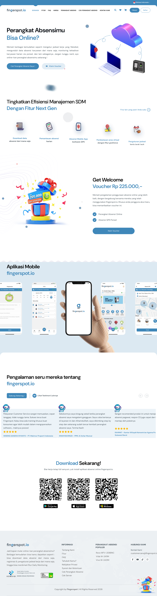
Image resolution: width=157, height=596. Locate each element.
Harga (55, 10)
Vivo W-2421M (102, 560)
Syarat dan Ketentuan (72, 568)
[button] (120, 10)
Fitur (43, 10)
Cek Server (67, 575)
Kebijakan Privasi (69, 564)
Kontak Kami (105, 10)
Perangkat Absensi (68, 10)
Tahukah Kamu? (69, 561)
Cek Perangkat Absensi (88, 10)
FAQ (49, 10)
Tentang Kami (68, 550)
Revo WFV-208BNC (105, 552)
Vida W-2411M (102, 556)
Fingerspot (72, 589)
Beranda (35, 10)
